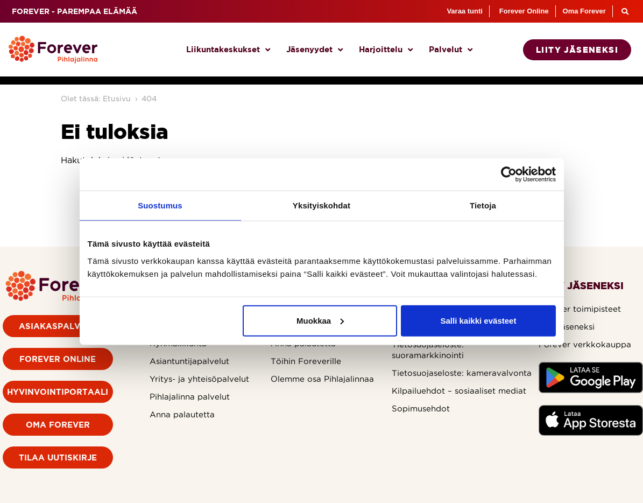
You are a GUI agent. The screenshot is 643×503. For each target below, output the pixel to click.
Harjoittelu (386, 49)
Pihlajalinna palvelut (190, 396)
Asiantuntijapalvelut (189, 361)
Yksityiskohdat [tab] (321, 205)
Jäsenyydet (314, 49)
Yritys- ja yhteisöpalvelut (199, 378)
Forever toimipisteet (580, 308)
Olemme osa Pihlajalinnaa (322, 378)
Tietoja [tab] (483, 205)
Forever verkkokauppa (585, 344)
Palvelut (450, 49)
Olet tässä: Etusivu (96, 98)
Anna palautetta (182, 414)
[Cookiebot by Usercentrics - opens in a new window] (509, 174)
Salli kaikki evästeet (478, 320)
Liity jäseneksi (567, 326)
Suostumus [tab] (160, 205)
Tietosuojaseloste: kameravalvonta (462, 373)
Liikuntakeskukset (228, 49)
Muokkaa (320, 320)
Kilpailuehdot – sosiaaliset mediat (459, 390)
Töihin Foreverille (306, 361)
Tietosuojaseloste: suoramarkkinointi (428, 350)
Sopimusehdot (421, 408)
